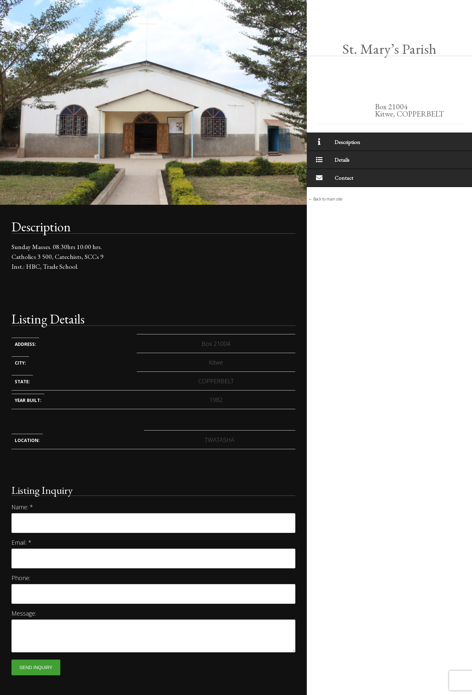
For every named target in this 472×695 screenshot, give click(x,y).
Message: (23, 613)
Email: (21, 542)
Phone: (20, 578)
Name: (22, 507)
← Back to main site (325, 199)
